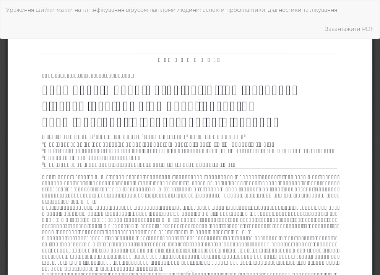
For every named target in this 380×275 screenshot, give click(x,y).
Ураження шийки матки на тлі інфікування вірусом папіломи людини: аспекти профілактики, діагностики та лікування (171, 9)
